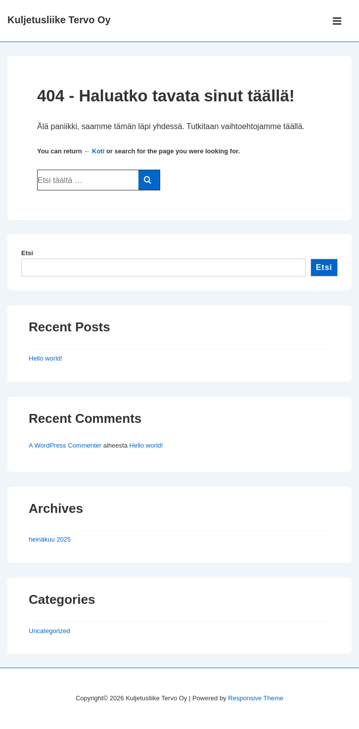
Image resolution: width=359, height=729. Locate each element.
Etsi (27, 253)
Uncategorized (49, 631)
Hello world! (45, 358)
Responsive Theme (255, 698)
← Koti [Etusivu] (94, 151)
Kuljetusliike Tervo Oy (59, 19)
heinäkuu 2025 (50, 539)
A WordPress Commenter (65, 445)
